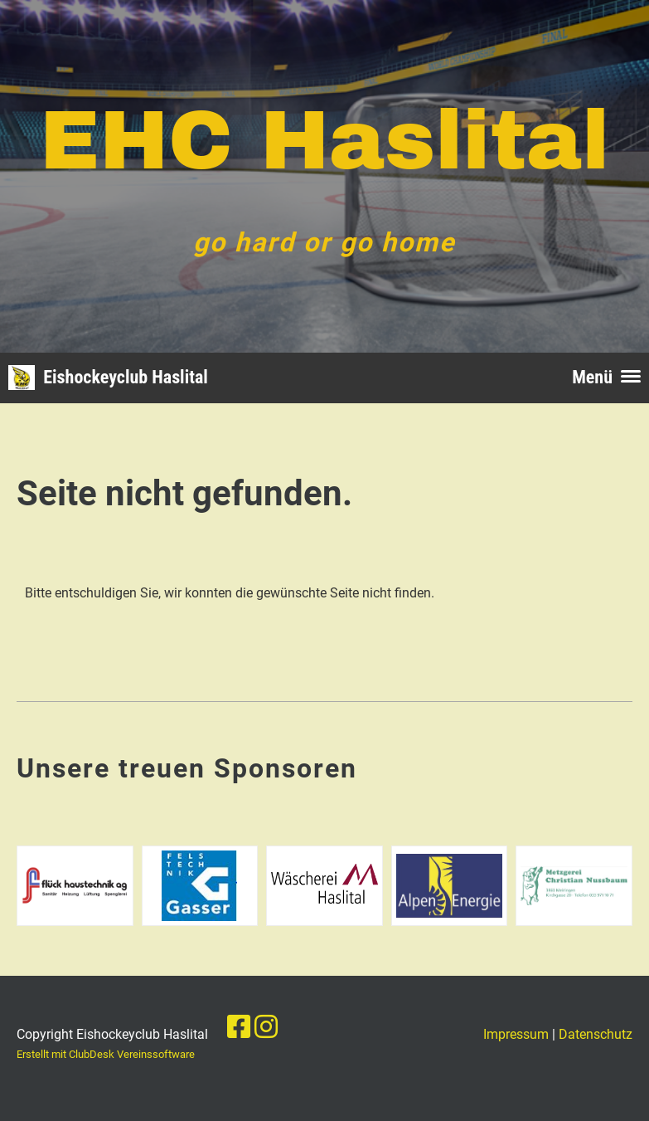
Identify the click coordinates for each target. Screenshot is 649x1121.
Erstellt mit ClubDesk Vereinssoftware (106, 1054)
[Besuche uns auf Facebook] (238, 1027)
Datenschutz (595, 1034)
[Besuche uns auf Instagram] (266, 1027)
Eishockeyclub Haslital (125, 377)
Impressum (516, 1034)
